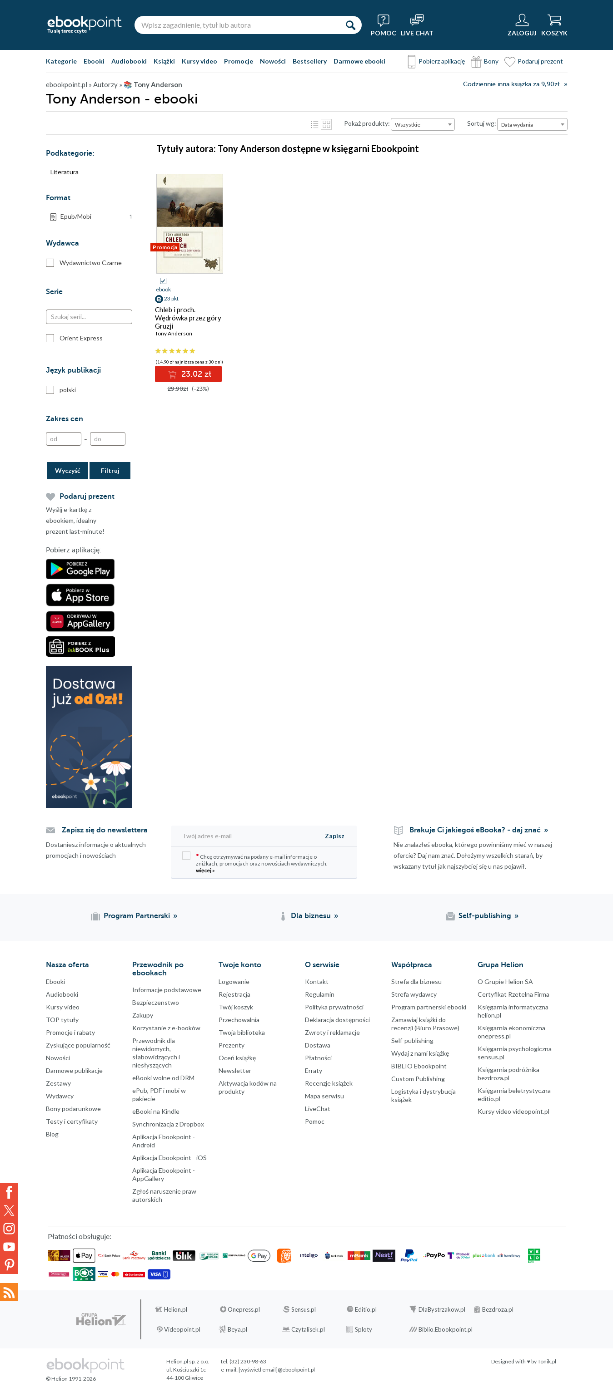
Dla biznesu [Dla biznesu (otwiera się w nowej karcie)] (311, 916)
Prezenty (231, 1045)
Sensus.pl (303, 1309)
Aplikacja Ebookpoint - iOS (169, 1157)
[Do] (107, 439)
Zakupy (142, 1015)
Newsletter (235, 1070)
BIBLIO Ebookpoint (419, 1066)
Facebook (9, 1192)
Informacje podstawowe (166, 990)
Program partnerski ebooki (428, 1007)
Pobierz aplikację (442, 61)
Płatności (318, 1058)
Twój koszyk (236, 1007)
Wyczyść (67, 470)
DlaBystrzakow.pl (442, 1309)
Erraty (313, 1070)
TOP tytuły (62, 1019)
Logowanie (234, 981)
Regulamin (319, 994)
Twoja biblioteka (242, 1032)
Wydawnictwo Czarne (84, 263)
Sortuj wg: (481, 123)
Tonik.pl (547, 1361)
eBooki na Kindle (155, 1111)
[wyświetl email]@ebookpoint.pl (277, 1369)
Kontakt (317, 981)
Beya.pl (237, 1329)
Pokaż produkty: (367, 123)
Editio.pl (366, 1309)
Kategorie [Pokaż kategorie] (61, 61)
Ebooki (94, 61)
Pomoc (314, 1121)
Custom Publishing (418, 1078)
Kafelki (326, 124)
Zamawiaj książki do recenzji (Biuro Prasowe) (425, 1024)
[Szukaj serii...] (89, 317)
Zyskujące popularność (78, 1045)
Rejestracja (234, 994)
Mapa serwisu (324, 1096)
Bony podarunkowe (73, 1108)
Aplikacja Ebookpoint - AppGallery (163, 1174)
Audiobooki (129, 61)
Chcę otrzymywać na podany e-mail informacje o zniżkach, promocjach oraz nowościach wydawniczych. (255, 862)
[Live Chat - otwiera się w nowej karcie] (417, 25)
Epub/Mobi (96, 216)
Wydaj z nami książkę (420, 1053)
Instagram (9, 1229)
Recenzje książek (329, 1083)
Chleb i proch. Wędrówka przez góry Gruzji (188, 317)
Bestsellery (310, 61)
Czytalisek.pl (308, 1329)
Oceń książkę (237, 1058)
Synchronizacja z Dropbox (168, 1124)
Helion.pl (175, 1309)
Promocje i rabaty (70, 1032)
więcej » (205, 870)
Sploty (363, 1329)
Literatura (64, 172)
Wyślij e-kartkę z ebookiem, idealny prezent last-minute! (75, 520)
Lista (314, 124)
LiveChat (317, 1108)
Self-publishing (412, 1040)
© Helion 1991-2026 (71, 1378)
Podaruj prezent (540, 61)
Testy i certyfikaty (72, 1121)
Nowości (273, 61)
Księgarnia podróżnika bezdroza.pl (508, 1074)
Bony (491, 61)
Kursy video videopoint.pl (513, 1111)
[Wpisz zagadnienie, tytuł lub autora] (237, 25)
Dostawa (317, 1045)
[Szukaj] (350, 25)
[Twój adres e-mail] (242, 835)
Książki (164, 61)
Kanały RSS (9, 1292)
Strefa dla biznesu (416, 981)
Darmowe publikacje (74, 1070)
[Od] (63, 439)
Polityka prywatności (334, 1007)
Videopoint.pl (182, 1329)
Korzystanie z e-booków (166, 1028)
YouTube (9, 1247)
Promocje (238, 61)
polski (61, 390)
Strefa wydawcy (414, 994)
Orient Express (74, 338)
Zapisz (334, 836)
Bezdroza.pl (497, 1309)
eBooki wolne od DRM (163, 1078)
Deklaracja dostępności (337, 1019)
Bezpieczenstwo (155, 1002)
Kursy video (199, 61)
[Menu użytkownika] (522, 25)
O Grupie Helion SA (505, 981)
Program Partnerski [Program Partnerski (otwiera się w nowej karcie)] (137, 916)
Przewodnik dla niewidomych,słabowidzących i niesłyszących (156, 1053)
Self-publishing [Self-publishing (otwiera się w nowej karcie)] (485, 916)
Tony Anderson (173, 333)
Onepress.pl (244, 1309)
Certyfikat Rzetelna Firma (513, 994)
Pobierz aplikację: (73, 550)
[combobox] (423, 124)
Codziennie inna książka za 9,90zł (511, 84)
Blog (52, 1134)
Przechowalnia (239, 1019)
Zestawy (58, 1083)
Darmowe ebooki (359, 61)
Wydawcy (60, 1096)
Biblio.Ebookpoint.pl (446, 1329)
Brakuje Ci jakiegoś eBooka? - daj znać (475, 830)
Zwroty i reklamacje (332, 1032)
